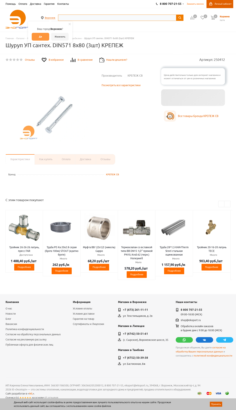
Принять (216, 404)
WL (31, 393)
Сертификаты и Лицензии (88, 324)
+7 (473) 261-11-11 (135, 309)
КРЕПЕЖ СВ (112, 174)
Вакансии (11, 324)
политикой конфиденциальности (213, 355)
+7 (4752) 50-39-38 (135, 357)
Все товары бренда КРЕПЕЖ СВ (198, 116)
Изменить (60, 36)
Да (40, 36)
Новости (11, 313)
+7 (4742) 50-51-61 (135, 333)
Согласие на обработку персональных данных (33, 334)
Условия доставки (83, 313)
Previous (221, 204)
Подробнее (24, 267)
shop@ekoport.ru (191, 320)
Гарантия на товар (83, 318)
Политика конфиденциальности (25, 329)
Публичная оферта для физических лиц (29, 344)
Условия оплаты (82, 308)
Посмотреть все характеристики (121, 85)
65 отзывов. (51, 397)
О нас (9, 308)
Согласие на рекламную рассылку (26, 339)
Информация (82, 302)
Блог (8, 318)
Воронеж (50, 17)
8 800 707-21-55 (191, 309)
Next (227, 204)
